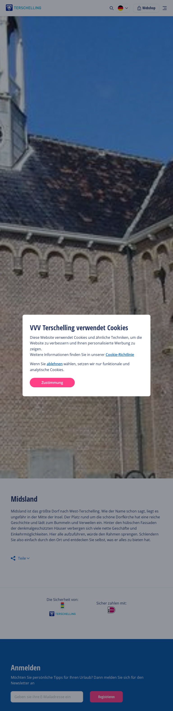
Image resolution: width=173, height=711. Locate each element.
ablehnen (55, 363)
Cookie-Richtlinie (120, 354)
